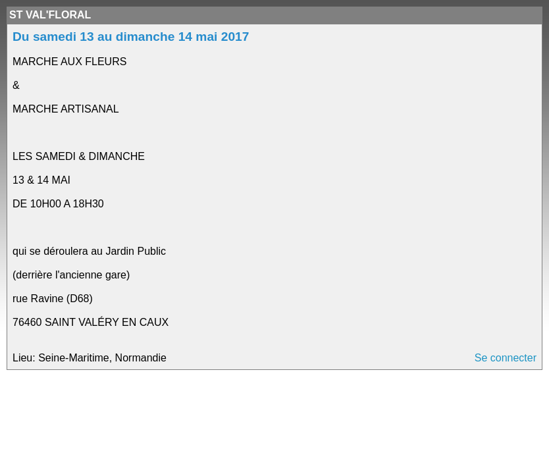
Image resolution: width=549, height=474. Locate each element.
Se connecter (505, 357)
